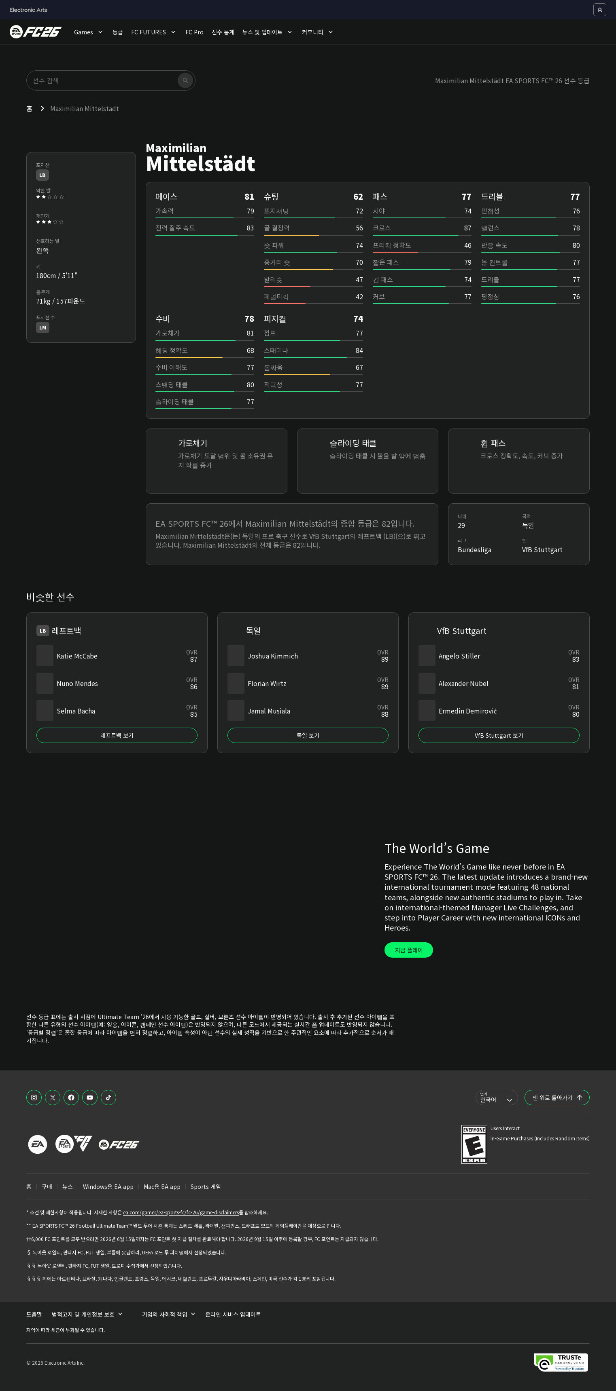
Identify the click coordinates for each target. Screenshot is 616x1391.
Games (89, 32)
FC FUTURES (154, 32)
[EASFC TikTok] (108, 1097)
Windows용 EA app (108, 1186)
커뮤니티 (318, 32)
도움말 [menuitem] (34, 1314)
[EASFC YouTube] (90, 1097)
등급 (118, 32)
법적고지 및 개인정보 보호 (87, 1314)
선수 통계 (223, 32)
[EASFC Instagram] (34, 1097)
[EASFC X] (52, 1097)
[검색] (185, 80)
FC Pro (194, 32)
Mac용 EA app (162, 1186)
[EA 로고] (37, 1144)
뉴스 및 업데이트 (268, 32)
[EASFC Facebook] (71, 1097)
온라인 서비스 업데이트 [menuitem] (233, 1314)
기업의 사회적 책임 (168, 1314)
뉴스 (67, 1186)
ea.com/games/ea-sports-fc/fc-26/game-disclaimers (181, 1212)
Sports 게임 (206, 1186)
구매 (47, 1186)
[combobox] (497, 1097)
